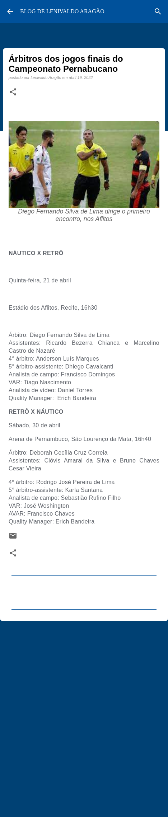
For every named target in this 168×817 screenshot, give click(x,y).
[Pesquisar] (158, 11)
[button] (13, 92)
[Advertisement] (84, 716)
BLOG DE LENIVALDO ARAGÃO (62, 11)
